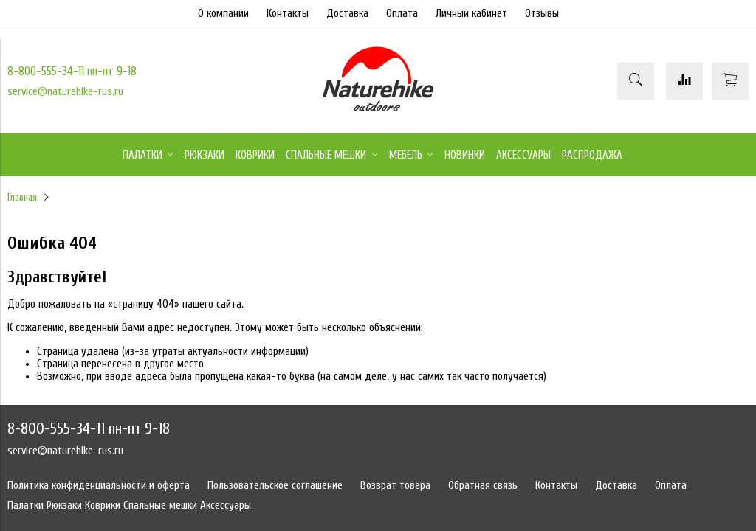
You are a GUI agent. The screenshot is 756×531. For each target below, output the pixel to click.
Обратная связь (483, 485)
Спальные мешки (160, 505)
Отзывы (542, 13)
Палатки (25, 505)
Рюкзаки (64, 505)
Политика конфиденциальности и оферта (98, 485)
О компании (223, 13)
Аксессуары (225, 505)
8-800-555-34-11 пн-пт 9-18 (72, 71)
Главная (22, 198)
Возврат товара (395, 485)
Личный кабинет (471, 13)
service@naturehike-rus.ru (65, 92)
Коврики (102, 505)
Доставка (347, 13)
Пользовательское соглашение (275, 485)
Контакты (288, 13)
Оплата (402, 13)
